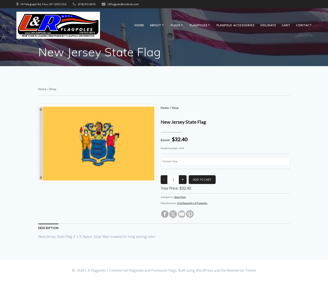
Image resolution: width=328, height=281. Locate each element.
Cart (286, 25)
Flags (175, 25)
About (155, 25)
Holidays (268, 25)
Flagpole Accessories (236, 25)
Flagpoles (198, 25)
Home (139, 25)
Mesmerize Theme (241, 270)
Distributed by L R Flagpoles (192, 203)
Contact (304, 25)
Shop (52, 89)
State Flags (180, 197)
